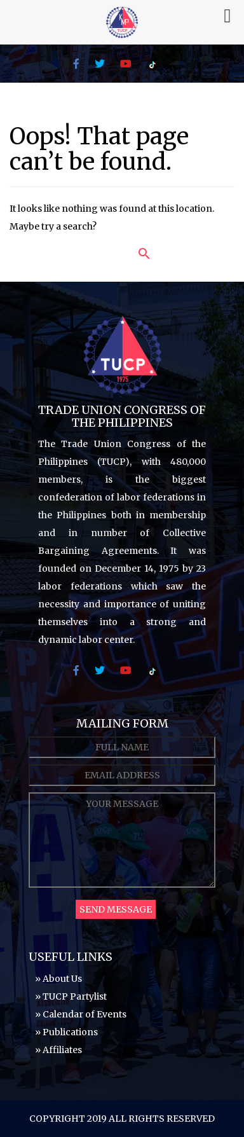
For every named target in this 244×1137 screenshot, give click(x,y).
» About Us (58, 978)
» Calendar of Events (80, 1014)
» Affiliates (58, 1050)
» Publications (66, 1032)
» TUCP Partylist (71, 996)
